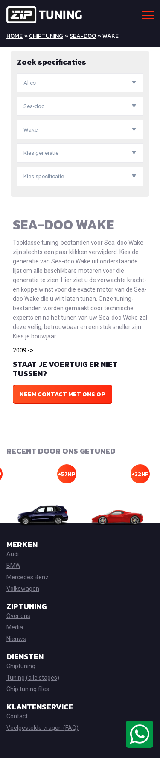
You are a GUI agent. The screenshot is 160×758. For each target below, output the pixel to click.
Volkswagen (22, 588)
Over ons (18, 615)
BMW (13, 565)
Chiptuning (46, 35)
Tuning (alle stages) (32, 677)
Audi (12, 554)
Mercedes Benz (27, 577)
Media (14, 627)
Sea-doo (83, 35)
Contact (17, 716)
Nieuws (16, 638)
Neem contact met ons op (62, 394)
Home (14, 35)
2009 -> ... (25, 350)
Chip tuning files (27, 689)
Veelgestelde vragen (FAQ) (42, 727)
